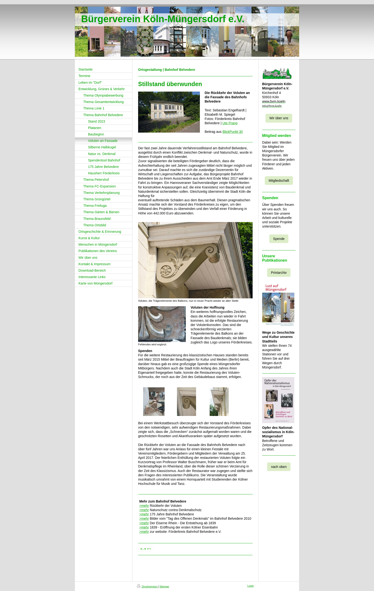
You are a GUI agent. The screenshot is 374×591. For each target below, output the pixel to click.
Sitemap (164, 586)
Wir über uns (278, 118)
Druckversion (147, 586)
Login (250, 585)
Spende (279, 239)
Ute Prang (229, 123)
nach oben (278, 467)
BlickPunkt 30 (233, 132)
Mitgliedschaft (279, 180)
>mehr (144, 506)
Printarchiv (279, 273)
